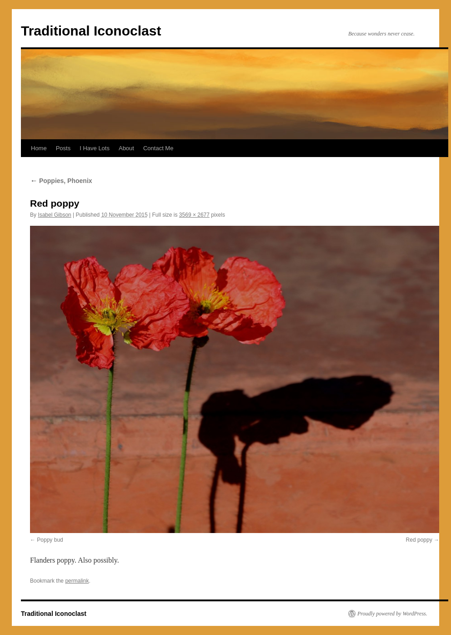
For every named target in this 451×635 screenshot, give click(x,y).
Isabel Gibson (54, 215)
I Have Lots (95, 148)
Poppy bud (50, 540)
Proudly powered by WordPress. (392, 613)
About (126, 148)
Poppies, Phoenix (61, 180)
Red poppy (419, 540)
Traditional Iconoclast (91, 30)
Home (39, 148)
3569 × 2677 (194, 215)
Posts (63, 148)
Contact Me (158, 148)
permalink (77, 581)
